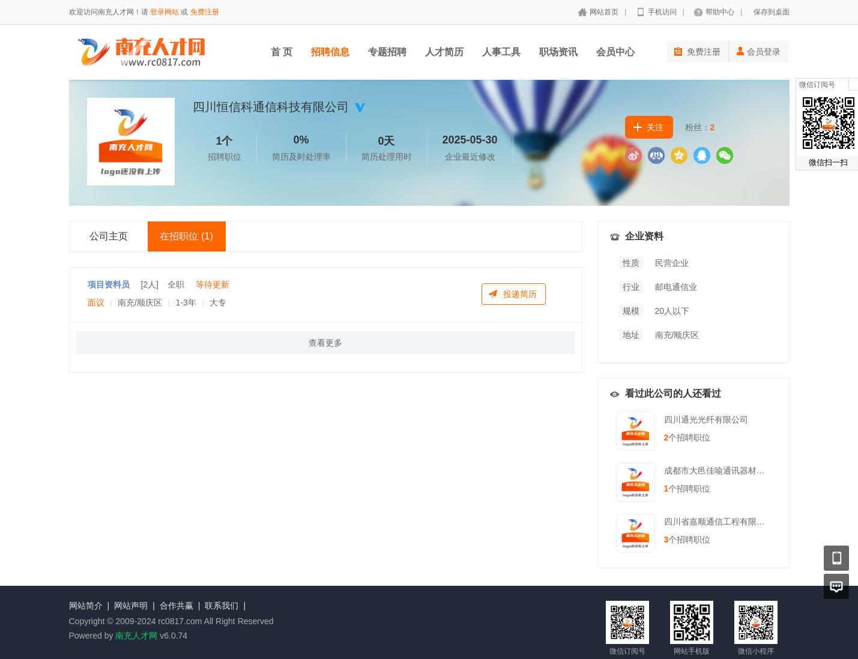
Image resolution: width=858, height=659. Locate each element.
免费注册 (204, 12)
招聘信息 (330, 52)
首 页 (281, 52)
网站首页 (604, 12)
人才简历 (444, 52)
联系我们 (221, 605)
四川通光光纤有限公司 (706, 419)
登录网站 (164, 12)
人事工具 (501, 52)
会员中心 (615, 52)
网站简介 (86, 605)
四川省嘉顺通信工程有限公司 (718, 521)
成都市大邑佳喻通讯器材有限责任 (727, 470)
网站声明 (131, 605)
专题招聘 (387, 52)
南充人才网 (136, 635)
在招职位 (186, 236)
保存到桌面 (772, 12)
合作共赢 (176, 605)
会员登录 (759, 51)
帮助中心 (719, 12)
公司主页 (108, 236)
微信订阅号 (817, 84)
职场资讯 (558, 52)
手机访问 (662, 12)
